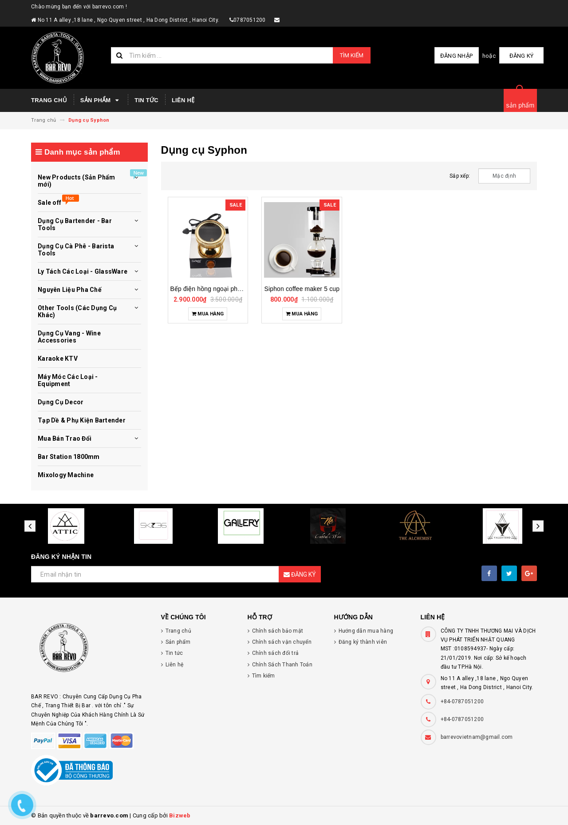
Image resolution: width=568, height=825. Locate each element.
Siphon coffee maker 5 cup (302, 288)
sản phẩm (520, 105)
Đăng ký (521, 55)
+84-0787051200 (462, 701)
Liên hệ (183, 100)
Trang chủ (49, 100)
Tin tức (146, 100)
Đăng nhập (456, 55)
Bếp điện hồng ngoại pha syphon (217, 288)
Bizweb (180, 815)
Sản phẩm (100, 100)
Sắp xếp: (460, 176)
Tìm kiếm (351, 55)
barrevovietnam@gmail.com (477, 737)
